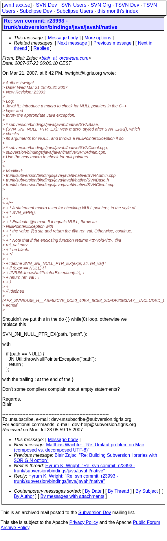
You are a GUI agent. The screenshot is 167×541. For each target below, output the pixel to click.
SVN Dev (46, 5)
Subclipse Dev (36, 11)
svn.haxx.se (16, 5)
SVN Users (73, 5)
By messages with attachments (72, 496)
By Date (93, 491)
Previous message (112, 43)
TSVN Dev (127, 5)
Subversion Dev (94, 512)
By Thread (118, 491)
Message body (63, 37)
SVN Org (101, 5)
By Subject (146, 491)
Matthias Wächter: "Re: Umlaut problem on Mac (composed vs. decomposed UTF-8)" (79, 447)
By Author (24, 496)
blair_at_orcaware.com (65, 58)
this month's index (118, 11)
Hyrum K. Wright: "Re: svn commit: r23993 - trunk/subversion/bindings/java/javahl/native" (74, 468)
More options (98, 37)
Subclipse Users (74, 11)
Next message (72, 43)
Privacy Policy (83, 522)
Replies (41, 48)
